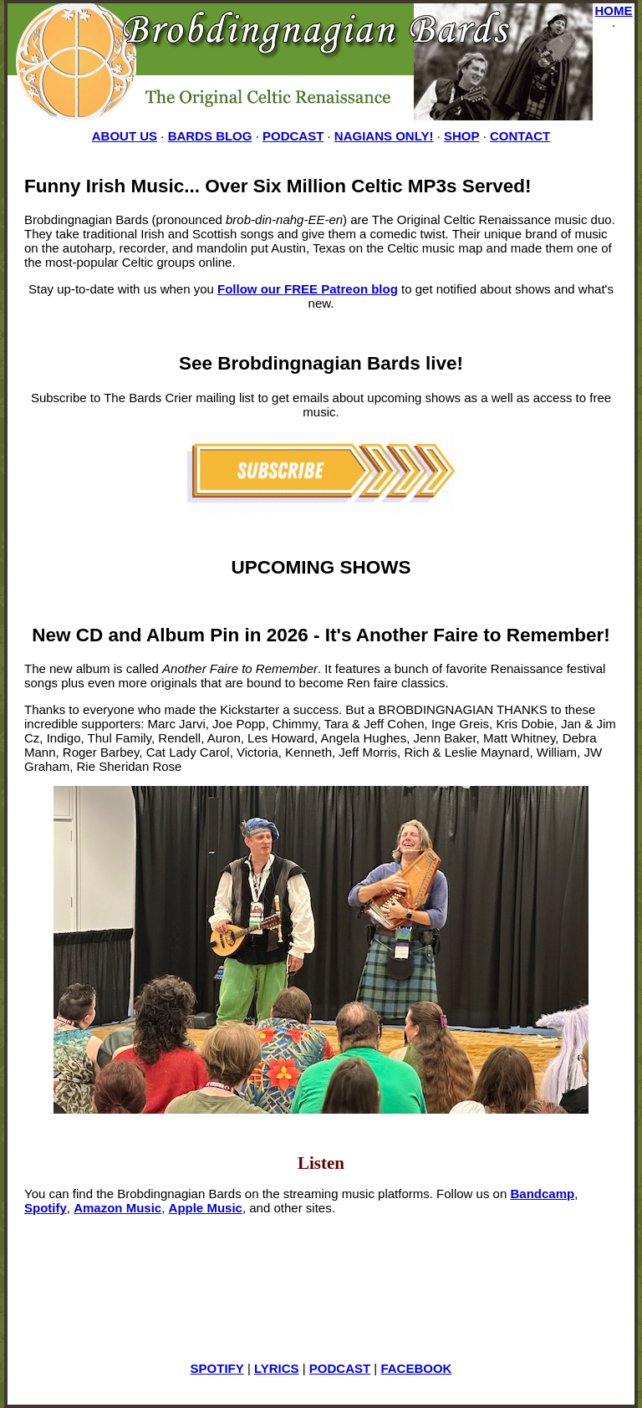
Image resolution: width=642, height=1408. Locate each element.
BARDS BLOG (210, 136)
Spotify (45, 1208)
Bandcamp (542, 1193)
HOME (614, 10)
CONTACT (520, 136)
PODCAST (293, 136)
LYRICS (276, 1368)
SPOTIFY (217, 1368)
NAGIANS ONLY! (384, 136)
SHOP (462, 136)
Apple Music (205, 1208)
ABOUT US (124, 136)
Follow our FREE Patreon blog (307, 289)
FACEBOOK (415, 1368)
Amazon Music (117, 1208)
